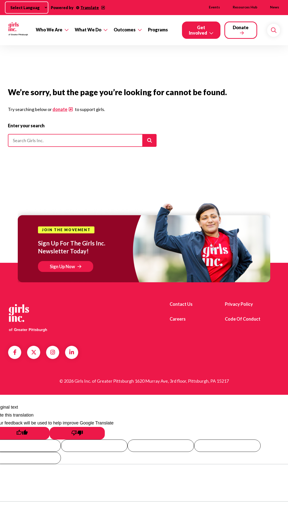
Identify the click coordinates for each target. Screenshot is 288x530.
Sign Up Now (62, 266)
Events (214, 7)
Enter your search (26, 125)
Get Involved (198, 30)
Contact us (181, 304)
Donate (241, 27)
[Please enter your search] (82, 140)
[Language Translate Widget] (26, 7)
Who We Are (49, 29)
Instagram (52, 352)
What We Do (88, 29)
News (274, 7)
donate (60, 109)
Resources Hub (245, 7)
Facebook (15, 352)
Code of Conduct (242, 319)
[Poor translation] (77, 433)
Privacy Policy (239, 304)
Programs (158, 29)
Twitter (34, 352)
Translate (89, 7)
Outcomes (125, 29)
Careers (178, 319)
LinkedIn (71, 352)
